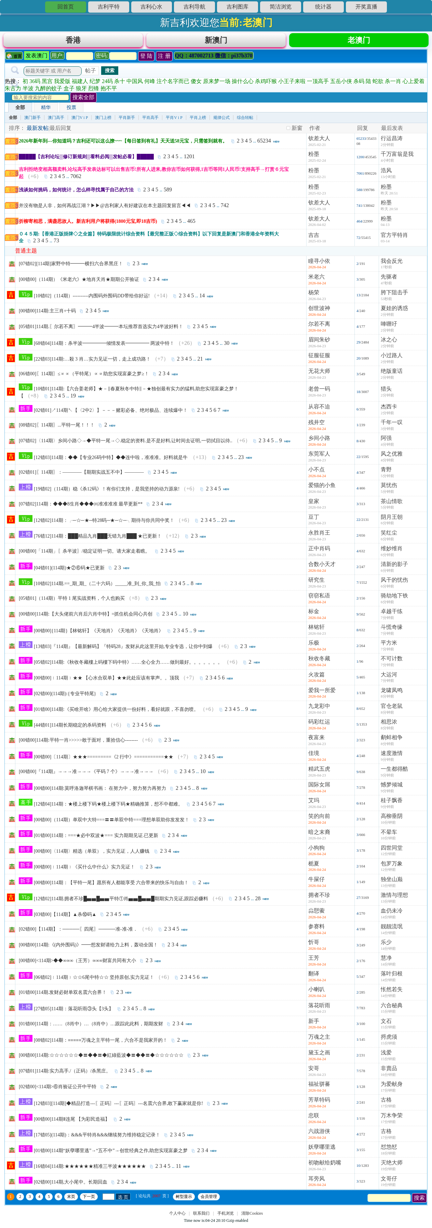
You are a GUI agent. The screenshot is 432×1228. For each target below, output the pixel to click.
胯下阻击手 (394, 295)
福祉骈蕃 (319, 1087)
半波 (28, 91)
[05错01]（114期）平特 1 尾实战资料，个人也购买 (72, 601)
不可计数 (392, 661)
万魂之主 (319, 1040)
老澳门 (359, 41)
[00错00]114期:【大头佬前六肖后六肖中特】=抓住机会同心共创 (86, 617)
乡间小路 (319, 441)
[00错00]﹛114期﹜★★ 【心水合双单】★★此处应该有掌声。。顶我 (106, 681)
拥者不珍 (319, 898)
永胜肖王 (319, 536)
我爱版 (62, 84)
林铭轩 (316, 630)
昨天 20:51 (389, 196)
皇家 (313, 504)
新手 (313, 1024)
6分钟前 (387, 526)
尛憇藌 (316, 914)
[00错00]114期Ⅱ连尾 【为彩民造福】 (72, 1122)
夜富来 (316, 740)
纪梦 (95, 84)
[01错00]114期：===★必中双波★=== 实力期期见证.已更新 (96, 838)
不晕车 (389, 835)
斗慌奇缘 (392, 630)
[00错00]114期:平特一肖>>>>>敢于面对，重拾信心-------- (78, 743)
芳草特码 (319, 1103)
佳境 (313, 756)
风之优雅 (392, 457)
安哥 (313, 1071)
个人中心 (177, 1216)
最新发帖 (38, 131)
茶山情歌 (392, 504)
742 (225, 208)
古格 (386, 1103)
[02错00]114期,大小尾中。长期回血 (70, 1185)
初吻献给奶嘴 (324, 1166)
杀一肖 (393, 84)
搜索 (109, 73)
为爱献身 (392, 1087)
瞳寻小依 (319, 264)
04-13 (385, 228)
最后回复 (60, 131)
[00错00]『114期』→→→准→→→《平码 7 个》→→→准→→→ (86, 774)
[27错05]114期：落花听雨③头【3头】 (73, 1011)
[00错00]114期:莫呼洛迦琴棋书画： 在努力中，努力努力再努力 (100, 791)
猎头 (386, 392)
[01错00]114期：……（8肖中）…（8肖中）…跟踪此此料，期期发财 (91, 1026)
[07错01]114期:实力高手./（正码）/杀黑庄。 (65, 1074)
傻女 (196, 84)
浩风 (386, 173)
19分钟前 (388, 1172)
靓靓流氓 (392, 929)
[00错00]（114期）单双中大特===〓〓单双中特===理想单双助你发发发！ (111, 822)
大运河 (389, 677)
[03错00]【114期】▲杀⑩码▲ (65, 917)
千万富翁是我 (397, 157)
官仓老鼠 (392, 709)
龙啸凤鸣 (392, 693)
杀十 (119, 84)
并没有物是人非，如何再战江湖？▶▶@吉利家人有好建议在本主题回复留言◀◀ (105, 208)
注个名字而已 (173, 84)
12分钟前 (388, 857)
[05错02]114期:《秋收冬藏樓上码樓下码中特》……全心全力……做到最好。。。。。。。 (128, 665)
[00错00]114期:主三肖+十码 (47, 313)
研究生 (316, 583)
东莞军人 (319, 457)
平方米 (389, 646)
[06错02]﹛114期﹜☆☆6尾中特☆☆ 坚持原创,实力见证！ (94, 980)
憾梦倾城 (392, 788)
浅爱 (386, 1055)
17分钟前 (388, 1093)
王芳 (313, 961)
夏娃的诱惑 (394, 311)
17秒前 (386, 270)
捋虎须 (389, 1040)
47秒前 (386, 286)
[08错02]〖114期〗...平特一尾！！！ (57, 428)
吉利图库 (237, 7)
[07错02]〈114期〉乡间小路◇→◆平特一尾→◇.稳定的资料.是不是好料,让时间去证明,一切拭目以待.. (125, 443)
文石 (386, 1024)
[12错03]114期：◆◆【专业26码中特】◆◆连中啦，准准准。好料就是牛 (111, 460)
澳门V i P (79, 120)
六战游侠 (319, 1134)
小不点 (316, 472)
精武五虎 (319, 772)
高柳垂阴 (392, 819)
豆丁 (313, 520)
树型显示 (184, 1199)
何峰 (149, 84)
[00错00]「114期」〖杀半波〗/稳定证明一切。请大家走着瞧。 (85, 554)
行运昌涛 (392, 141)
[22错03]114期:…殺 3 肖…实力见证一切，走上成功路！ (92, 362)
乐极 (313, 646)
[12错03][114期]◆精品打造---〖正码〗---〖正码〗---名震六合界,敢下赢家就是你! (118, 1106)
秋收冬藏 (319, 661)
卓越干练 (392, 614)
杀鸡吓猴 (266, 84)
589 (168, 192)
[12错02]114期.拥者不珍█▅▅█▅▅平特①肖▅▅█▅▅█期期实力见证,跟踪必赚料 (121, 901)
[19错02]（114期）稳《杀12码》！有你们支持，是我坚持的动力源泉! (106, 492)
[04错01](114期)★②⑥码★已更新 (69, 570)
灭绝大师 (392, 1166)
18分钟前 (388, 1156)
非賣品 (389, 1071)
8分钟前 (387, 699)
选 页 (123, 1200)
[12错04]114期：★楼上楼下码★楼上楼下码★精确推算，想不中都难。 (108, 807)
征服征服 (319, 358)
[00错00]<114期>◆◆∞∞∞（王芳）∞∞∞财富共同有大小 (77, 963)
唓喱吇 (389, 327)
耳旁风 (316, 1182)
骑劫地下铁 (394, 599)
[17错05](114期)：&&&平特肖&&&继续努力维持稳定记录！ (97, 1138)
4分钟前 (387, 447)
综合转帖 (245, 120)
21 (200, 362)
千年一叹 (392, 425)
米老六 (316, 280)
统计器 (323, 7)
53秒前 (386, 302)
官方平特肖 (394, 238)
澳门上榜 (103, 120)
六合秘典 (392, 1008)
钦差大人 (319, 141)
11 (178, 1169)
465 (191, 224)
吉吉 (313, 238)
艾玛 (313, 803)
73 (56, 243)
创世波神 (319, 311)
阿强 (386, 441)
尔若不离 (319, 327)
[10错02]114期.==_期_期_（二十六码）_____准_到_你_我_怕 (97, 586)
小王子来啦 (292, 84)
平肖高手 (150, 120)
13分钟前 (388, 889)
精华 (46, 110)
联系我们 (201, 1216)
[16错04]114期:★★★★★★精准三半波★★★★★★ (90, 1169)
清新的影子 (394, 567)
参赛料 (316, 929)
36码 (34, 84)
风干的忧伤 (394, 583)
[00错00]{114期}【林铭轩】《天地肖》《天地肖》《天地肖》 (98, 633)
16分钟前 (388, 1078)
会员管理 (209, 1199)
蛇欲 (378, 84)
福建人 (80, 84)
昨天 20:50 (389, 212)
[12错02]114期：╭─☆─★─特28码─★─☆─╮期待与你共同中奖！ (104, 523)
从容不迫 (319, 410)
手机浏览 (225, 1216)
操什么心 (243, 84)
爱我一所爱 (322, 693)
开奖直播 (366, 7)
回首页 (65, 7)
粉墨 (313, 157)
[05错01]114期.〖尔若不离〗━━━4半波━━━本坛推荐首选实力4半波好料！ (101, 329)
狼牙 (81, 91)
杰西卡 (389, 410)
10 (185, 617)
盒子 (69, 91)
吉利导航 (194, 7)
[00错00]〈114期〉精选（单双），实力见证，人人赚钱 (92, 854)
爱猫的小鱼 (322, 488)
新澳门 (216, 41)
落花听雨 (319, 1008)
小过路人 (392, 358)
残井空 (316, 425)
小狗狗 (316, 851)
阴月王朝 (392, 520)
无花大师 (319, 374)
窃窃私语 (319, 599)
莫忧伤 (389, 488)
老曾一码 (319, 392)
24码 (107, 84)
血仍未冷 (392, 914)
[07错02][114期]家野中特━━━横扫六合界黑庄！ (71, 266)
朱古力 (13, 91)
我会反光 (392, 264)
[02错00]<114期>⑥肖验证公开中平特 (58, 1089)
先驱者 (389, 280)
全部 (20, 110)
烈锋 (93, 91)
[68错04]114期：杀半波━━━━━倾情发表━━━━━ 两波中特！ (104, 346)
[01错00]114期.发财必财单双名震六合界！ (63, 995)
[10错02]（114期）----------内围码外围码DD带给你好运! (92, 298)
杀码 (358, 84)
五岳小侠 (341, 84)
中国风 (134, 84)
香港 (73, 41)
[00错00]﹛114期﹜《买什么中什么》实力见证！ (85, 870)
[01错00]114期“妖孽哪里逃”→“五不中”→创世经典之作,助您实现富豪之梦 (111, 1153)
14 (202, 298)
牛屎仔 (316, 882)
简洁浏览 (281, 7)
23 (241, 460)
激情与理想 (394, 898)
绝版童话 (392, 374)
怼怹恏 (389, 1150)
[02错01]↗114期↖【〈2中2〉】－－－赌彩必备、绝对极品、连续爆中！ (111, 413)
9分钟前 (387, 762)
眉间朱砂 (319, 343)
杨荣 (313, 295)
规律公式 (221, 120)
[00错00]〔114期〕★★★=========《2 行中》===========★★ (103, 760)
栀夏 (313, 866)
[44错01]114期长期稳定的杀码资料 (70, 728)
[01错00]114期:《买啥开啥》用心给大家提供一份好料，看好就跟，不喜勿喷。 (116, 712)
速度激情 (392, 756)
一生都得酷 (394, 772)
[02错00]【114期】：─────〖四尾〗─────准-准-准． (78, 932)
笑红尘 (389, 536)
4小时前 (387, 163)
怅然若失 (392, 992)
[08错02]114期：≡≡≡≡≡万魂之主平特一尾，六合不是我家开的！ (100, 1043)
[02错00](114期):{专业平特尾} (65, 696)
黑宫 (47, 84)
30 (226, 346)
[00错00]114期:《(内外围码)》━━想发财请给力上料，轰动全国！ (88, 947)
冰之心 (389, 343)
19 (73, 399)
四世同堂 (392, 851)
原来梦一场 (216, 84)
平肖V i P (174, 120)
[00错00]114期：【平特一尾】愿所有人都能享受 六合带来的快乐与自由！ (111, 885)
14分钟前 (388, 920)
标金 (313, 614)
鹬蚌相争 (392, 740)
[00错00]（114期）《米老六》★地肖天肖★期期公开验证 (79, 282)
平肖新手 (127, 120)
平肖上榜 (198, 120)
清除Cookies (252, 1216)
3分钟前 (387, 432)
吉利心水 (151, 7)
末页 (71, 1199)
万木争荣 (392, 1118)
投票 (71, 110)
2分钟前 (387, 148)
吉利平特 (109, 7)
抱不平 (108, 91)
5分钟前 (387, 479)
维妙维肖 (392, 551)
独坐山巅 (392, 882)
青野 (386, 472)
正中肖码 (319, 551)
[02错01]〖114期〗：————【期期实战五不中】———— (81, 475)
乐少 (386, 945)
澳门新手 (32, 120)
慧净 (386, 961)
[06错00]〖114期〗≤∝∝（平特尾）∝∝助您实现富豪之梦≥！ (84, 376)
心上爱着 (413, 84)
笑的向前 (319, 819)
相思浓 (389, 725)
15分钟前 (388, 1014)
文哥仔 (389, 1182)
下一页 (89, 1199)
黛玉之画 (319, 1055)
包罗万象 (392, 866)
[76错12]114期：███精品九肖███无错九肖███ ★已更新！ (98, 539)
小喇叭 (316, 992)
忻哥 (313, 945)
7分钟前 (387, 621)
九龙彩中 (319, 709)
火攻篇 (316, 677)
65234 (264, 144)
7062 (75, 179)
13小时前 (388, 180)
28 (257, 901)
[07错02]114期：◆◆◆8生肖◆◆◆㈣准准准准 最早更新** (81, 507)
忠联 (313, 1118)
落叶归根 (392, 977)
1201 (189, 159)
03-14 (385, 244)
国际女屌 (319, 788)
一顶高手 (318, 84)
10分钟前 (388, 825)
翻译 (313, 977)
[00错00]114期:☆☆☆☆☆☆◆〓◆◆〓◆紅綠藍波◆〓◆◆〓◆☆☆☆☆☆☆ (101, 1058)
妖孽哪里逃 (322, 1150)
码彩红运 (319, 725)
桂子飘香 (392, 803)
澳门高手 (56, 120)
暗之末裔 (319, 835)
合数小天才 (322, 567)
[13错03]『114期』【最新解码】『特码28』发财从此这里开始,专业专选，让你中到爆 (124, 649)
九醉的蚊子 (48, 91)
